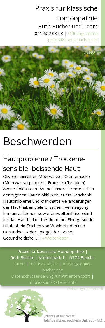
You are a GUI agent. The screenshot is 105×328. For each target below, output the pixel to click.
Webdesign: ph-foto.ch (85, 288)
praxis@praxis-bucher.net (73, 39)
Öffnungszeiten (83, 33)
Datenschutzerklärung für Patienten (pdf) (50, 276)
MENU (89, 52)
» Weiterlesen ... (57, 238)
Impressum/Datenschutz (53, 282)
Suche (19, 263)
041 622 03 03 (43, 263)
